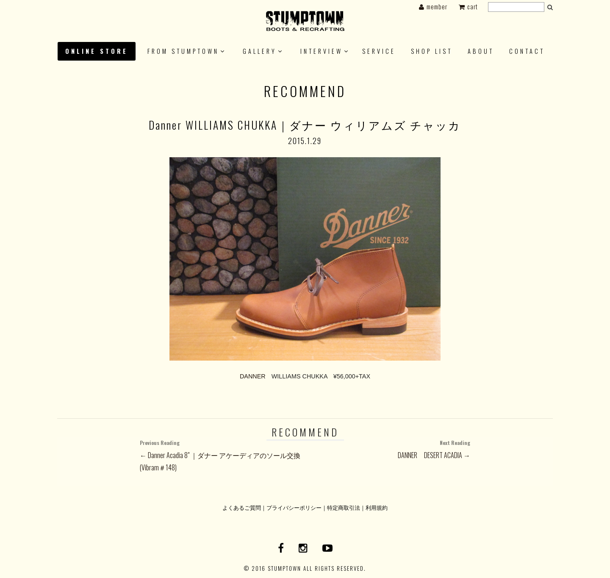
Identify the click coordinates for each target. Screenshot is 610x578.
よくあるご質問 (241, 507)
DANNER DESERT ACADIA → (387, 448)
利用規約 (377, 507)
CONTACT (527, 51)
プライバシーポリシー (294, 507)
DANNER (253, 376)
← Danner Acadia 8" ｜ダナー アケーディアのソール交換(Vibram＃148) (222, 454)
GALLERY (260, 51)
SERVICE (379, 51)
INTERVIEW (321, 51)
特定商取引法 (343, 507)
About (481, 51)
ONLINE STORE (96, 51)
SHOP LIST (431, 51)
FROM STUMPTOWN (183, 51)
